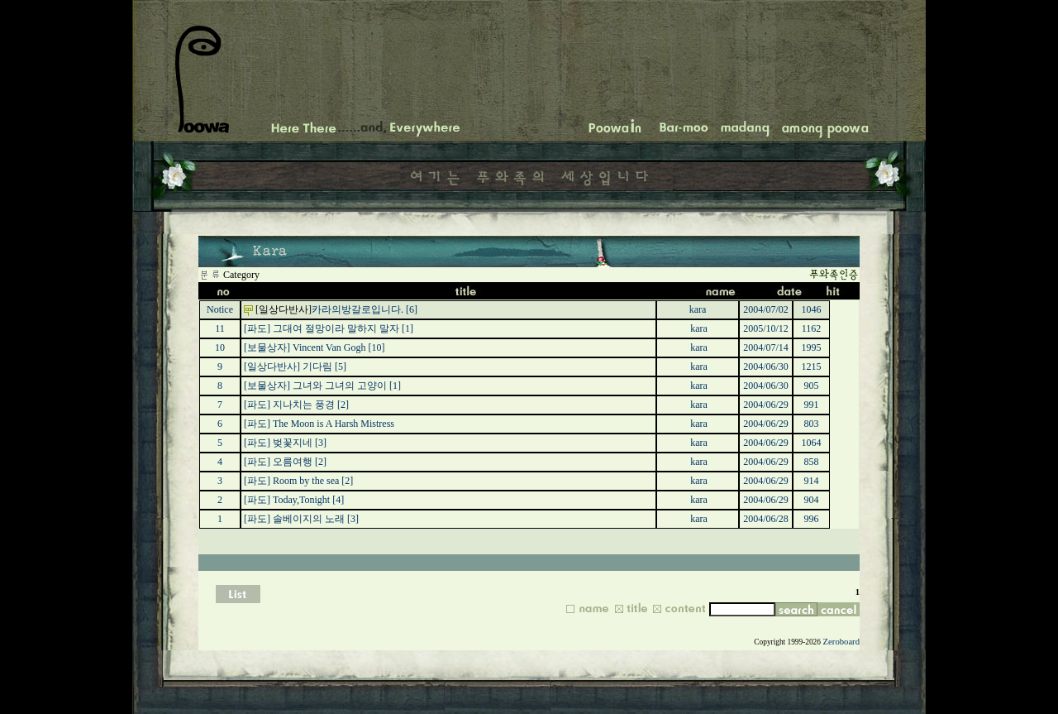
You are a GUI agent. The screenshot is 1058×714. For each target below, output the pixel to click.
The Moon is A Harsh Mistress (333, 423)
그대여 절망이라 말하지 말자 (336, 328)
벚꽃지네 (292, 442)
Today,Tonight (301, 500)
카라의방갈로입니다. (357, 309)
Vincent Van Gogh (329, 347)
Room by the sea (306, 480)
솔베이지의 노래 (309, 519)
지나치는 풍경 (304, 404)
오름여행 (292, 461)
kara (698, 309)
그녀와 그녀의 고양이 (340, 385)
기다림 (317, 366)
